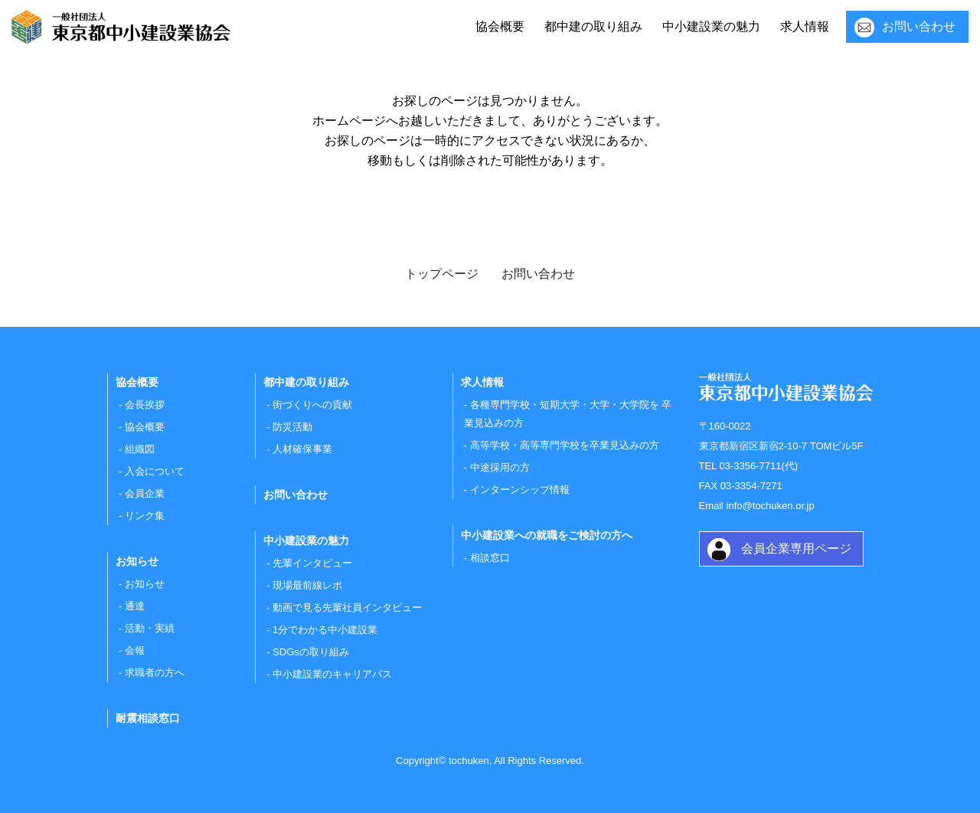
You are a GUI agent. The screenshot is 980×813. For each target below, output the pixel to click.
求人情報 (804, 26)
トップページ (442, 273)
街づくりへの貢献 (312, 404)
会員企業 (145, 493)
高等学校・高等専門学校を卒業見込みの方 (564, 445)
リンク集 (145, 515)
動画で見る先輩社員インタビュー (347, 607)
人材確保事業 (302, 449)
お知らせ (145, 583)
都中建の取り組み (593, 26)
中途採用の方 (500, 467)
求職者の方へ (155, 672)
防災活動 (292, 427)
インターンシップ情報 (520, 489)
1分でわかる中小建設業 (325, 629)
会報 (135, 650)
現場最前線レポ (307, 585)
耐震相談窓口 (148, 718)
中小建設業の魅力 (711, 26)
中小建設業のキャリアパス (332, 674)
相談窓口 (490, 557)
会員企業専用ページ (796, 548)
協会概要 (499, 26)
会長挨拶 (145, 404)
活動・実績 (150, 628)
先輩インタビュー (312, 563)
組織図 (140, 449)
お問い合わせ (919, 26)
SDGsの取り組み (311, 652)
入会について (155, 471)
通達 (135, 606)
